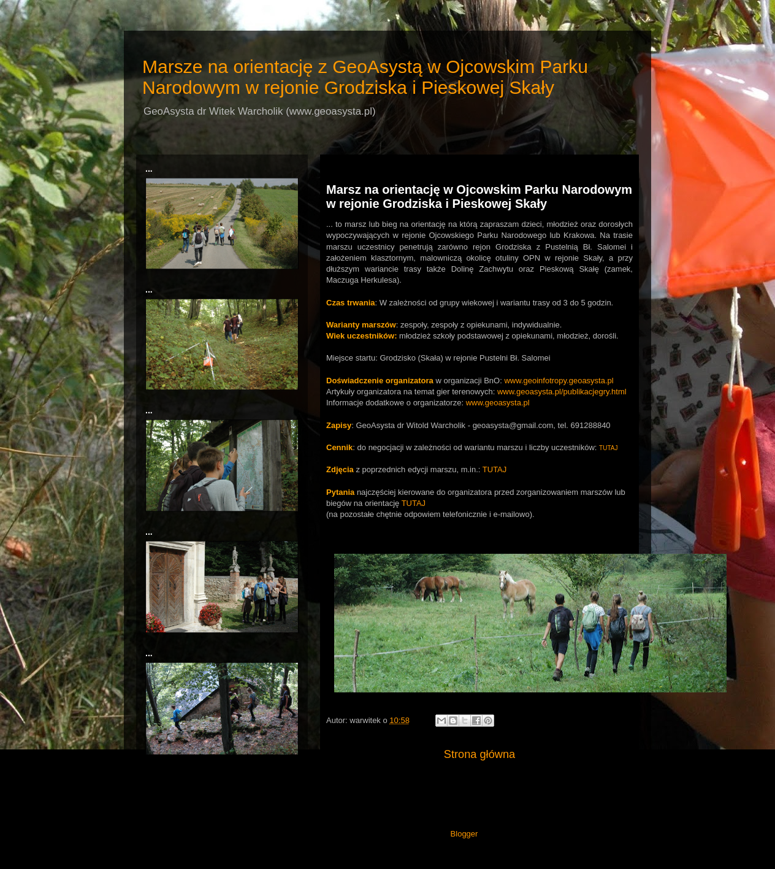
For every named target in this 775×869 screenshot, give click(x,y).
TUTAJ (608, 448)
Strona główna (479, 754)
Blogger (464, 833)
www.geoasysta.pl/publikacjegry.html (562, 391)
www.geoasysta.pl (498, 402)
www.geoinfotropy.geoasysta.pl (558, 380)
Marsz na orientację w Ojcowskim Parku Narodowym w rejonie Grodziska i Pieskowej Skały (479, 196)
